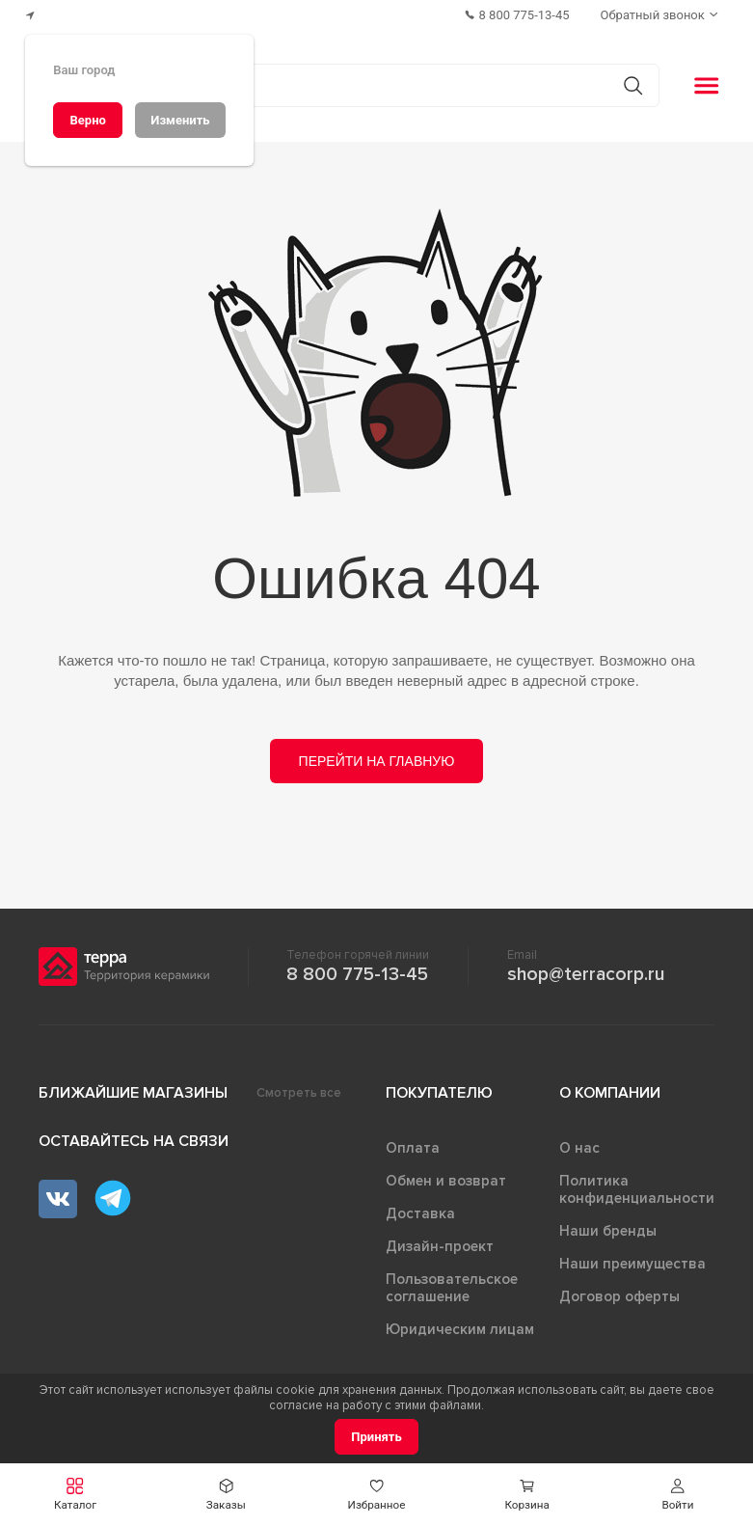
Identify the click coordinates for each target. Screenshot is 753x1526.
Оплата (413, 1148)
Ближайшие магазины (133, 1093)
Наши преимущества (632, 1263)
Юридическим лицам (460, 1329)
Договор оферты (619, 1296)
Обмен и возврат (446, 1180)
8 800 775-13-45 (357, 974)
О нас (579, 1148)
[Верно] (87, 120)
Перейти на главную (377, 761)
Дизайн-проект (440, 1246)
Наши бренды (608, 1231)
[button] (75, 1494)
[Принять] (376, 1437)
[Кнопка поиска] (633, 85)
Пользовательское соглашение (452, 1287)
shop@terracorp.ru (585, 974)
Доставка (420, 1213)
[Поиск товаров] (366, 85)
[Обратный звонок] (661, 15)
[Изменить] (180, 120)
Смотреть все (298, 1093)
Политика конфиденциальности (636, 1189)
